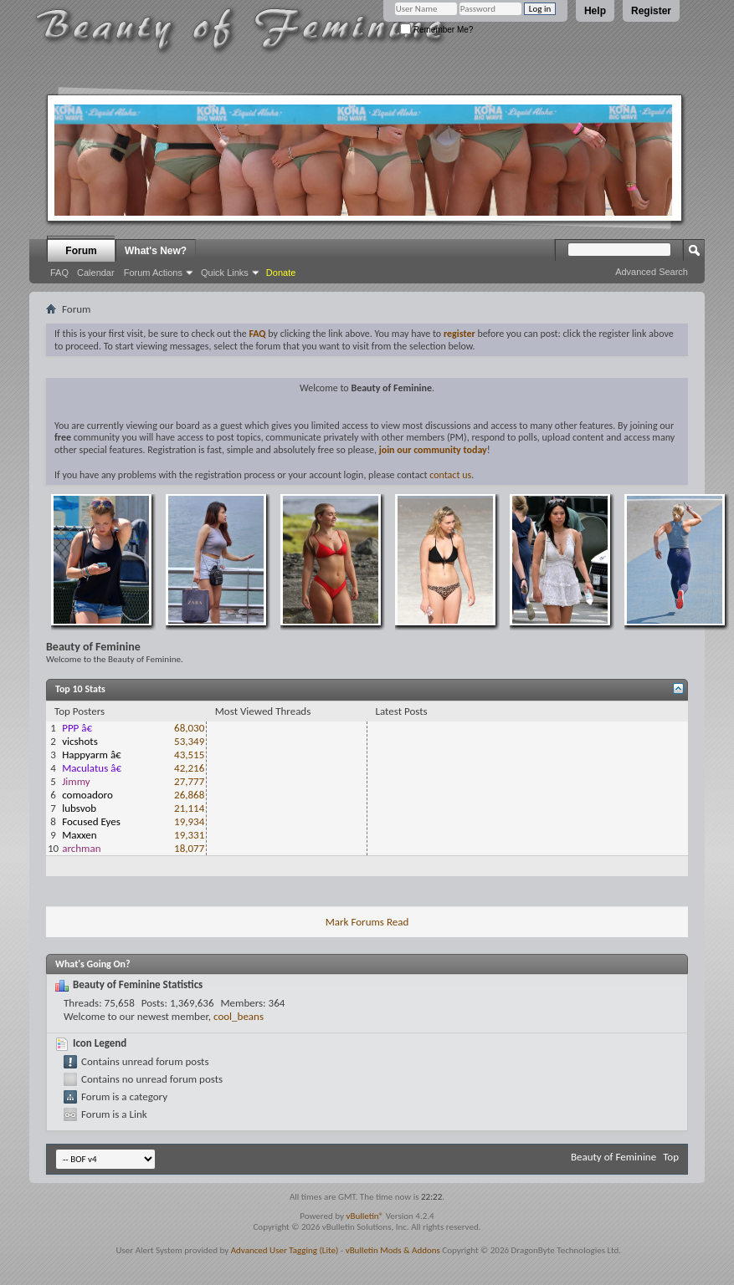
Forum (80, 251)
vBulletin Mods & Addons (393, 1250)
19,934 (189, 821)
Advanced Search (651, 272)
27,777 (189, 781)
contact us (450, 475)
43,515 (189, 754)
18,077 (189, 848)
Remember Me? (436, 29)
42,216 (189, 768)
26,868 (189, 794)
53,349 (189, 741)
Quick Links (225, 273)
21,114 (189, 808)
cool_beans (238, 1016)
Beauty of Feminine (613, 1156)
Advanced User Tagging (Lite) (285, 1250)
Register (651, 11)
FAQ (59, 273)
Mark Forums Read (367, 921)
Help (595, 11)
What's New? (156, 251)
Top (671, 1156)
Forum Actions (153, 273)
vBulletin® (364, 1216)
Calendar (96, 273)
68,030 (189, 728)
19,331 (189, 835)
